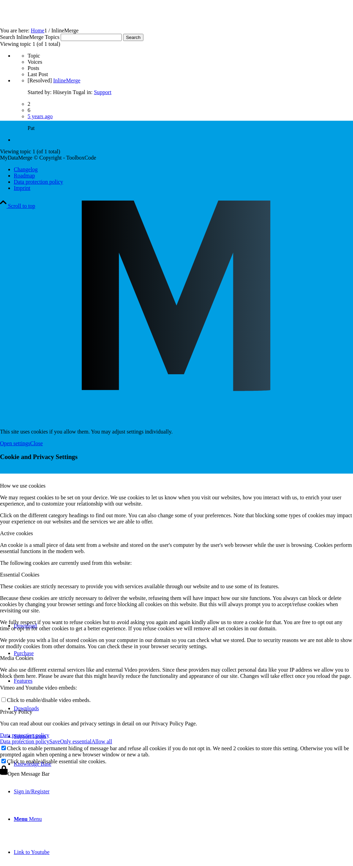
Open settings (15, 443)
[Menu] (28, 819)
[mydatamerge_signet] (176, 592)
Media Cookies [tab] (16, 658)
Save (54, 741)
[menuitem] (183, 819)
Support (102, 92)
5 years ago (40, 116)
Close (36, 443)
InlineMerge (66, 80)
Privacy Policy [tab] (16, 712)
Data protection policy (24, 735)
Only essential (75, 741)
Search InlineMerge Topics (29, 37)
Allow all (101, 741)
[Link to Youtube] (32, 852)
